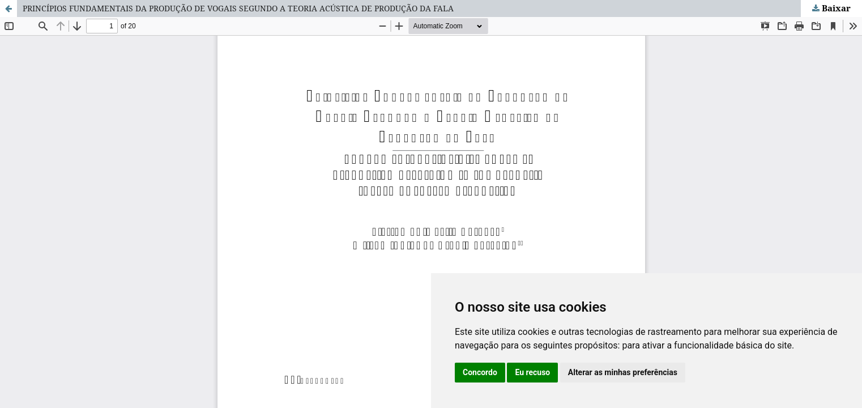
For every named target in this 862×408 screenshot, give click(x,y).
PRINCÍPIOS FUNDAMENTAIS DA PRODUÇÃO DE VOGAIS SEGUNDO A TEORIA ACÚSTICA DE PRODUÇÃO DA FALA (238, 8)
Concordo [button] (480, 372)
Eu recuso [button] (532, 372)
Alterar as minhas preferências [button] (622, 372)
